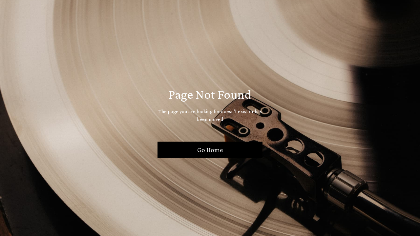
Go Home (210, 149)
